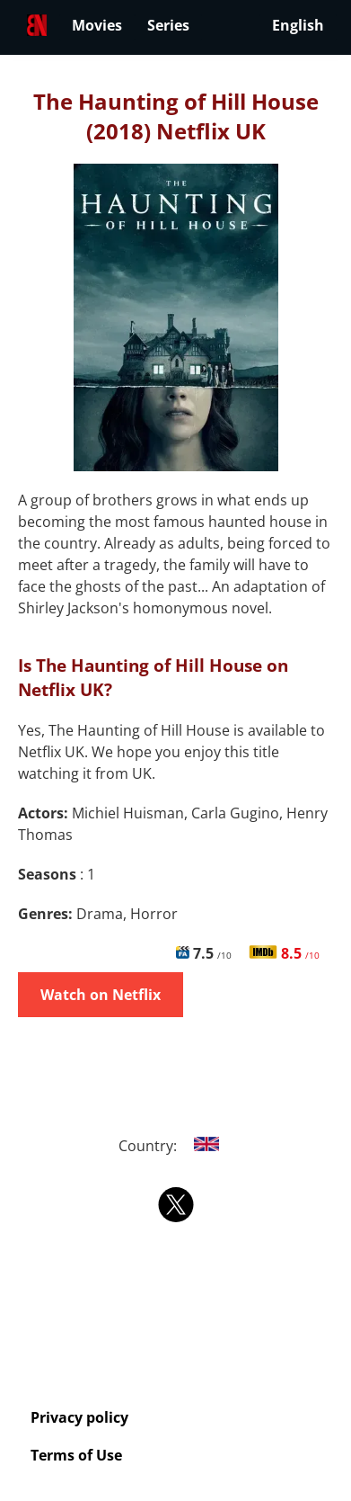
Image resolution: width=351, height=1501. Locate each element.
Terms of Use (76, 1455)
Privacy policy (79, 1417)
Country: (175, 1146)
